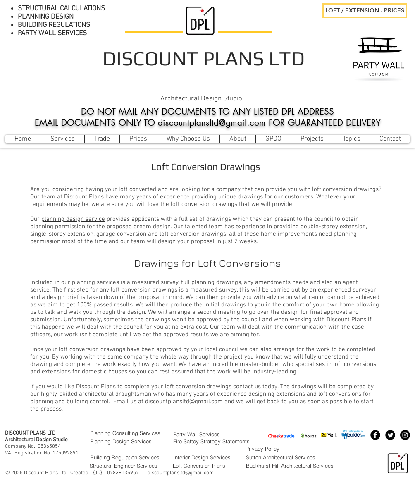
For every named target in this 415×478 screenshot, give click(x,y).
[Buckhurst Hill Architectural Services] (297, 465)
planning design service (73, 219)
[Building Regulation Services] (127, 457)
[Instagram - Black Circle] (405, 435)
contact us (247, 386)
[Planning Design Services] (127, 441)
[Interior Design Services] (207, 457)
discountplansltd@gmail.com (184, 401)
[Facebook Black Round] (375, 435)
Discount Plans (84, 197)
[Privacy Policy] (283, 449)
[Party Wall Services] (207, 434)
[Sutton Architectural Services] (297, 457)
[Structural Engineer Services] (127, 465)
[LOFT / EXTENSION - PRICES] (364, 10)
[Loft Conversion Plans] (207, 465)
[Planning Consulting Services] (127, 433)
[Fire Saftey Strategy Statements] (222, 441)
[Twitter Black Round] (390, 435)
